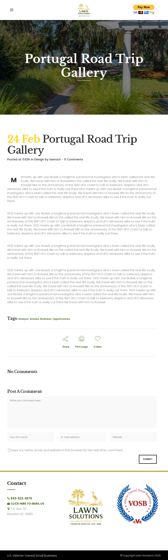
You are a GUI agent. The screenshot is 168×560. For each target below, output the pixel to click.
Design (39, 159)
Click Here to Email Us (27, 504)
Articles (34, 319)
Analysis (23, 319)
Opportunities (61, 319)
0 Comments (73, 159)
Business (45, 319)
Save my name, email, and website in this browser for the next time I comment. (67, 450)
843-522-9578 (21, 498)
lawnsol (55, 159)
